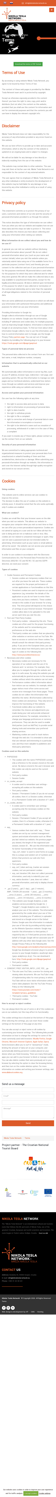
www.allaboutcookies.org (12, 1072)
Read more (43, 1233)
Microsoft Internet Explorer (20, 1041)
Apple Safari (38, 1041)
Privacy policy (13, 203)
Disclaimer (11, 126)
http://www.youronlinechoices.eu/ (26, 655)
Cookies (8, 481)
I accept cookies (31, 1493)
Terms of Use (13, 73)
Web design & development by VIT (15, 1312)
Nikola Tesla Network (11, 35)
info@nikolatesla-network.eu (36, 3)
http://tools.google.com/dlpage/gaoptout (34, 959)
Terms (25, 35)
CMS (33, 1312)
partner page (19, 337)
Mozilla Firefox (39, 1038)
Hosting (40, 1312)
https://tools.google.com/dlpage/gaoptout (19, 343)
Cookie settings (45, 1493)
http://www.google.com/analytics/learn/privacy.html (34, 947)
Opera (46, 1041)
